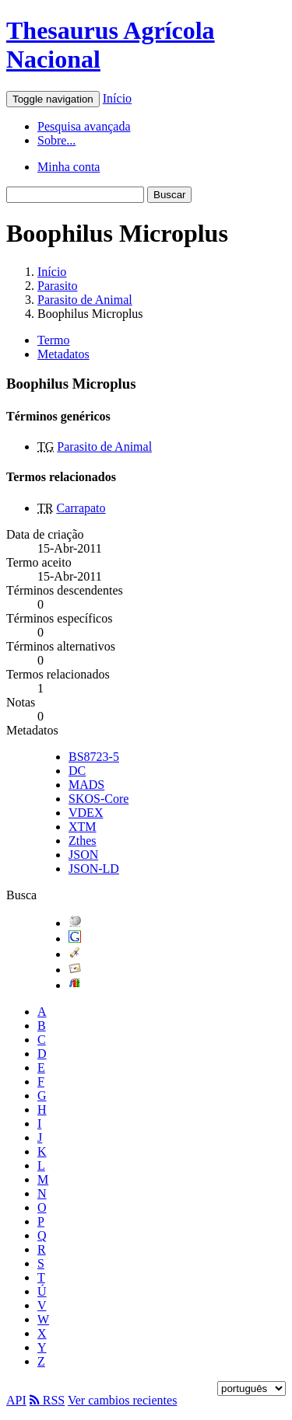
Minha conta (68, 166)
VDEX (86, 812)
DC (77, 770)
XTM (83, 826)
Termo (53, 340)
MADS (86, 784)
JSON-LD (94, 868)
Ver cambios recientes (122, 1400)
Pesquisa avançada (84, 126)
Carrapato (80, 508)
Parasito (57, 285)
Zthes (83, 840)
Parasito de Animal (84, 299)
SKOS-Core (98, 798)
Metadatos (63, 354)
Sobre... (56, 140)
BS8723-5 (94, 756)
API (16, 1400)
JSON (83, 854)
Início (117, 98)
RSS (47, 1400)
